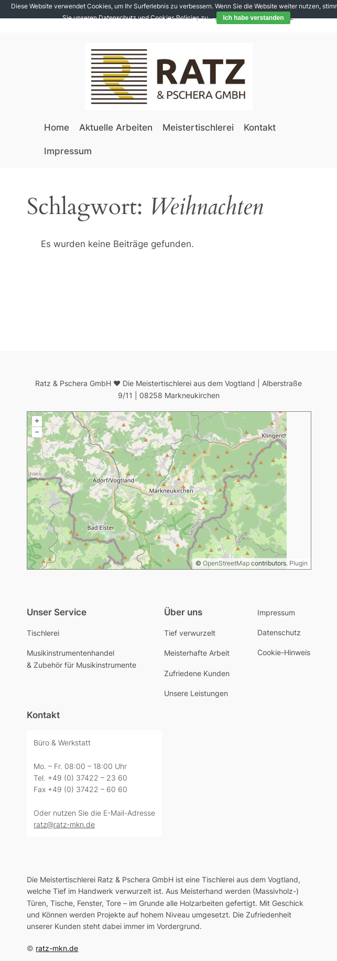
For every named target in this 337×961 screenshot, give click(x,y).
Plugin (298, 563)
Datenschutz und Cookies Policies (149, 18)
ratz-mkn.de (57, 948)
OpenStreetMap (226, 563)
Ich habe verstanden (253, 18)
